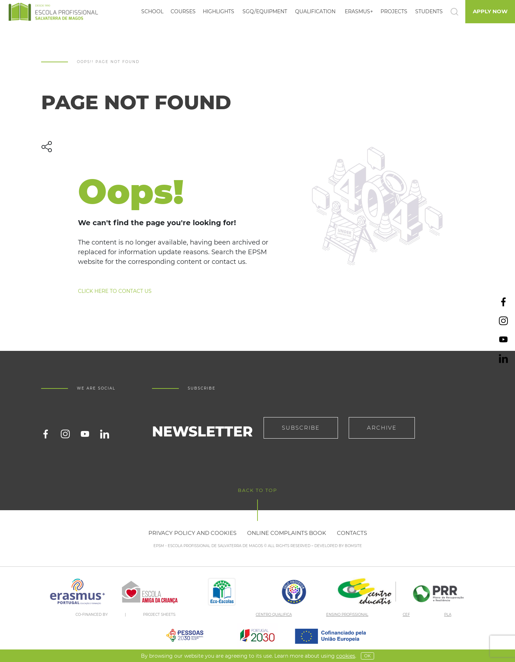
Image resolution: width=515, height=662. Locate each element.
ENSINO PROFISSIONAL (347, 614)
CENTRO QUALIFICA (274, 614)
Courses (183, 11)
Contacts (352, 533)
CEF (406, 614)
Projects (394, 11)
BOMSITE (353, 545)
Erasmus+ (359, 11)
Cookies (345, 656)
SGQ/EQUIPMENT (264, 11)
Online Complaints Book (286, 533)
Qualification (315, 11)
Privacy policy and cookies (192, 533)
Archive (382, 427)
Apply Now (490, 11)
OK (367, 655)
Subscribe (301, 427)
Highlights (218, 11)
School (152, 11)
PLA (447, 614)
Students (429, 11)
